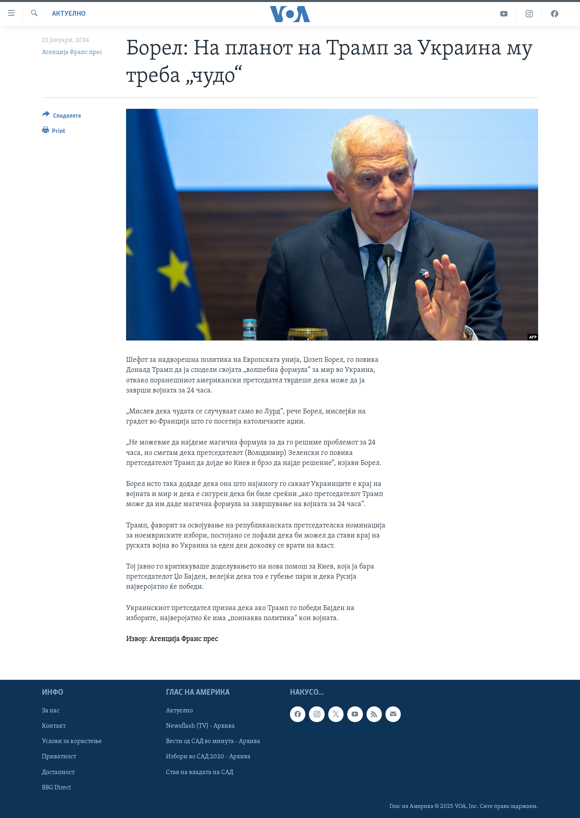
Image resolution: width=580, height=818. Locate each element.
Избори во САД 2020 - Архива (208, 757)
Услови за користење (72, 742)
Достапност (58, 772)
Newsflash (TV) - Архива (200, 726)
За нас (51, 711)
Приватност (59, 757)
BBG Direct (56, 788)
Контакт (54, 726)
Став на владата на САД (199, 772)
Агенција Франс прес (72, 52)
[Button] (61, 117)
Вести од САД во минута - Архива (213, 742)
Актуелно (69, 14)
